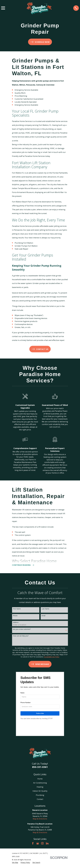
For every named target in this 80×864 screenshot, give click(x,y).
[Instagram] (42, 844)
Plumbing (40, 795)
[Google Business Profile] (37, 844)
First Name (17, 609)
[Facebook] (33, 844)
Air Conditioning (40, 783)
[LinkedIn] (47, 844)
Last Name (45, 609)
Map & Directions (40, 819)
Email (43, 616)
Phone (15, 616)
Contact (40, 799)
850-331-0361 (40, 767)
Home (40, 779)
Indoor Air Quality (40, 791)
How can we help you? (20, 636)
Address (16, 623)
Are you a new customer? (22, 630)
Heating (40, 787)
